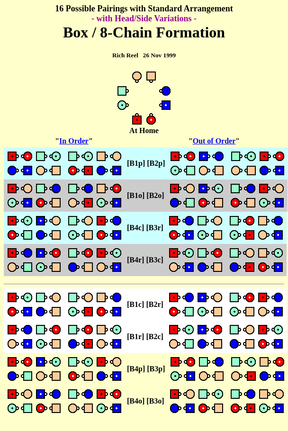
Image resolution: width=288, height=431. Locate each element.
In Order (74, 141)
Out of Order (214, 141)
